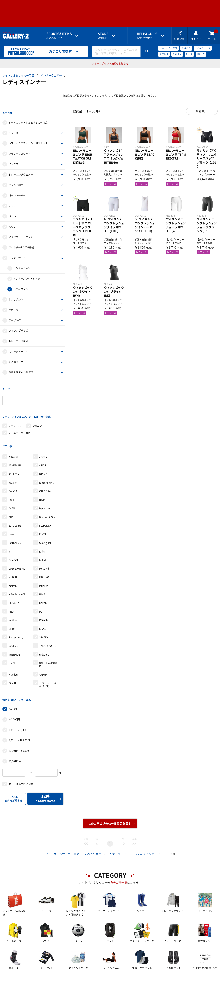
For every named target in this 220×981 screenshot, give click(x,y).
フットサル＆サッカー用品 (18, 75)
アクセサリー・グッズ (21, 232)
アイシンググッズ (18, 326)
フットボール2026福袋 (21, 243)
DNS (11, 499)
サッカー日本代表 (168, 48)
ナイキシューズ (202, 48)
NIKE (42, 577)
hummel (13, 542)
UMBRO (13, 645)
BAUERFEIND (46, 465)
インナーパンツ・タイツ (26, 274)
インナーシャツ (21, 264)
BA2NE (43, 456)
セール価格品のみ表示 (21, 762)
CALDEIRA (45, 474)
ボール (12, 212)
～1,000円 (14, 697)
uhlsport (44, 637)
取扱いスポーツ (59, 35)
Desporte (44, 491)
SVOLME (13, 628)
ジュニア (37, 412)
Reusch (43, 602)
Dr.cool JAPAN (47, 499)
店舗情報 (103, 35)
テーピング (15, 316)
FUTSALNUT (16, 525)
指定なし (13, 687)
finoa (11, 517)
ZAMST (12, 665)
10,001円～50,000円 (20, 728)
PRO (11, 594)
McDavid (44, 551)
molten (13, 568)
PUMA (42, 594)
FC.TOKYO (45, 508)
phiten (43, 585)
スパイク (186, 48)
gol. (11, 534)
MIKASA (13, 559)
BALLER (13, 465)
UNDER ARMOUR (48, 646)
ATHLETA (14, 456)
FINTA (42, 517)
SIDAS (42, 611)
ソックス (13, 159)
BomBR (13, 474)
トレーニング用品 (18, 337)
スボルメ (177, 54)
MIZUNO (44, 559)
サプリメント (16, 295)
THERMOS (14, 637)
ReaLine (13, 602)
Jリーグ (201, 54)
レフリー (13, 201)
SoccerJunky (16, 619)
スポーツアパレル (18, 347)
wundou (13, 657)
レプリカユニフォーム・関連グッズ (28, 139)
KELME (43, 542)
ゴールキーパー (17, 191)
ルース (189, 54)
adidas (43, 439)
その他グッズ (16, 357)
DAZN (12, 491)
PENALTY (14, 585)
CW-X (12, 482)
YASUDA (43, 657)
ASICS (42, 448)
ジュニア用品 (16, 180)
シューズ (13, 128)
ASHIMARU (15, 448)
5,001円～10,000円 (19, 718)
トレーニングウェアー (21, 170)
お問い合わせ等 (147, 35)
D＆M (42, 482)
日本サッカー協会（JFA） (47, 667)
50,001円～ (15, 739)
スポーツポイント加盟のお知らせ (110, 63)
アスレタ (163, 54)
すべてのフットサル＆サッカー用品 (28, 118)
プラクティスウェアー (21, 149)
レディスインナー (23, 284)
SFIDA (12, 611)
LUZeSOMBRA (17, 551)
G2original (45, 525)
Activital (13, 439)
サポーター (15, 305)
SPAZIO (43, 619)
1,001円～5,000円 (18, 708)
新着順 (200, 111)
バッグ (12, 222)
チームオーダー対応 (19, 419)
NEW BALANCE (17, 577)
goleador (44, 534)
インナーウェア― (51, 75)
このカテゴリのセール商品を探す (109, 801)
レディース (15, 412)
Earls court (15, 508)
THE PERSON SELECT (21, 368)
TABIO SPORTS (47, 628)
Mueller (43, 568)
